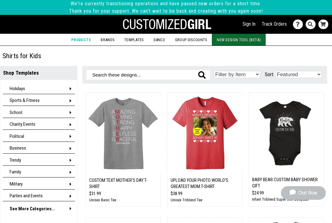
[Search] (312, 24)
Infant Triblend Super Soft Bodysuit (280, 199)
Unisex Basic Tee (102, 200)
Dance (159, 39)
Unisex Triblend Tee (186, 200)
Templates (134, 39)
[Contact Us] (299, 24)
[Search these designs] (148, 75)
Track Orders (274, 24)
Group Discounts (191, 39)
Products (81, 39)
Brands (107, 39)
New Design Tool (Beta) (239, 39)
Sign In (249, 24)
